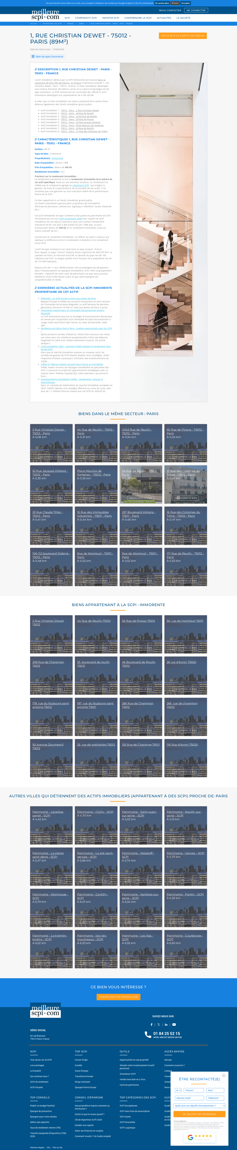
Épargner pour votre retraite (43, 1116)
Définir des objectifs (39, 1122)
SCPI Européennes (128, 1105)
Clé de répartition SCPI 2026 (88, 1119)
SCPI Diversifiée (127, 1122)
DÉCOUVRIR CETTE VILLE (51, 839)
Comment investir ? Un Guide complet (93, 1136)
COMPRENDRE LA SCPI (138, 18)
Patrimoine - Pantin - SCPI (185, 894)
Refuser (175, 3)
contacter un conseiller (118, 996)
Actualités (169, 1081)
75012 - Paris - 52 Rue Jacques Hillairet (80, 122)
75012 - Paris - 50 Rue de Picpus (77, 119)
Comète (78, 1065)
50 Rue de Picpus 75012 (138, 621)
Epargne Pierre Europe (85, 1087)
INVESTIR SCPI (110, 18)
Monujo (168, 1059)
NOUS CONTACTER (170, 10)
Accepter (185, 3)
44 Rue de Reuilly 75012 (94, 621)
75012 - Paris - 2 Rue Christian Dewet (80, 110)
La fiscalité (35, 1070)
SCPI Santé (125, 1116)
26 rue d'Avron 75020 (181, 662)
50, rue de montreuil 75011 (185, 621)
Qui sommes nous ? (39, 1076)
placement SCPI (81, 185)
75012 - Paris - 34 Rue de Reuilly (77, 128)
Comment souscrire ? (174, 1065)
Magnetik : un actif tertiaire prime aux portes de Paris (68, 298)
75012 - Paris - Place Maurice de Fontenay (82, 125)
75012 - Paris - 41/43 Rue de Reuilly (79, 116)
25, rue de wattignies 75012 (96, 744)
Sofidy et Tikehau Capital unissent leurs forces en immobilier (72, 364)
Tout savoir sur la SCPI (41, 1059)
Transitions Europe (84, 1076)
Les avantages (37, 1065)
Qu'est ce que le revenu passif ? (89, 1114)
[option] (163, 232)
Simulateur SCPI (128, 1073)
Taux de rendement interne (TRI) (45, 1127)
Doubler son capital (84, 1125)
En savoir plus (162, 3)
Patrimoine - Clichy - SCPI (95, 812)
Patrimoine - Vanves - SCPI (186, 853)
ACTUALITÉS (164, 18)
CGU (48, 1147)
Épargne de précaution (41, 1111)
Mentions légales (37, 1147)
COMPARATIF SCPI (86, 18)
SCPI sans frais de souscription (135, 1111)
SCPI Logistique (127, 1127)
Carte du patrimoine (129, 1084)
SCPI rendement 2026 (71, 218)
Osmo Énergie (81, 1070)
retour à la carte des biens (183, 35)
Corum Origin (81, 1059)
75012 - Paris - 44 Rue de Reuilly (77, 113)
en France (76, 82)
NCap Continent (82, 1081)
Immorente (57, 158)
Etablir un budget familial (42, 1105)
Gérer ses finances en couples (89, 1130)
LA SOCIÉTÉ (183, 18)
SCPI (67, 18)
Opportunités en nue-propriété (134, 1059)
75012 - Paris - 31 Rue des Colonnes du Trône (84, 131)
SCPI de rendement (39, 1081)
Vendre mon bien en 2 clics (132, 1079)
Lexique (168, 1070)
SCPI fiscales (36, 1087)
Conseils (168, 1076)
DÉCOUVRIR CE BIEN (51, 456)
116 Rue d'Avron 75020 (182, 744)
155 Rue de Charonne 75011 (141, 744)
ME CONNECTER (196, 10)
